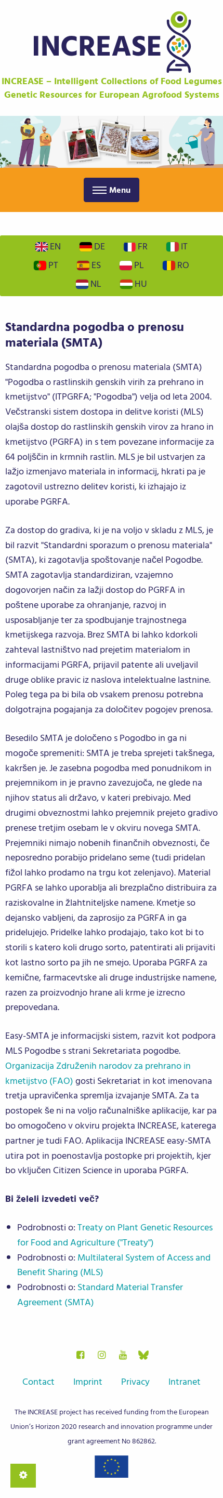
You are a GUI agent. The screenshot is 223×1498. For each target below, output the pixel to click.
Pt (46, 265)
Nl (88, 283)
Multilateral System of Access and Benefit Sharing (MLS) (114, 1265)
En (48, 246)
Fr (136, 246)
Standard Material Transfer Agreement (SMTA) (100, 1295)
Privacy (135, 1381)
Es (89, 265)
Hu (133, 283)
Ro (176, 265)
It (177, 246)
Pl (132, 265)
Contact (38, 1381)
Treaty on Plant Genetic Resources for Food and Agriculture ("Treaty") (115, 1235)
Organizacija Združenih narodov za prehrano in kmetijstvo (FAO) (98, 1073)
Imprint (87, 1381)
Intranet (184, 1381)
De (92, 246)
